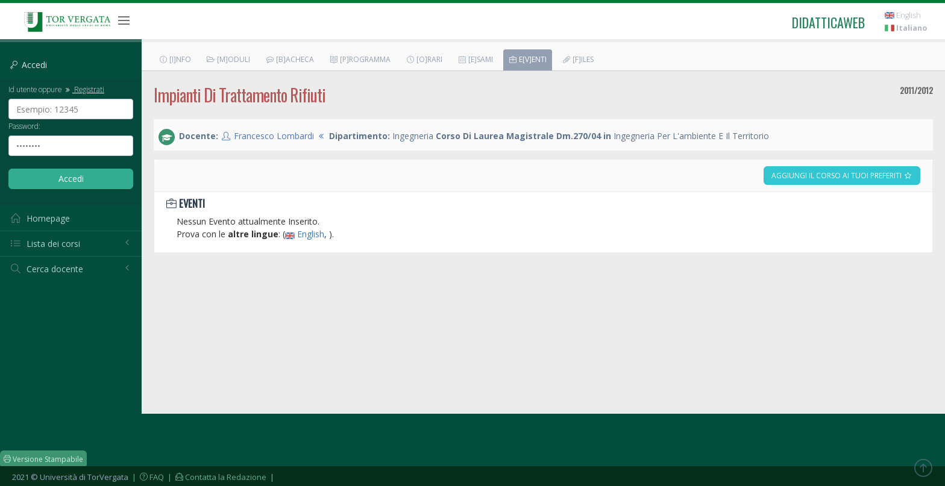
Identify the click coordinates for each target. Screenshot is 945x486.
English (903, 15)
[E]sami (475, 59)
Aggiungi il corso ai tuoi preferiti (841, 175)
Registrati (83, 89)
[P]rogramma (360, 59)
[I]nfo (175, 59)
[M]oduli (228, 59)
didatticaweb (828, 22)
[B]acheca (289, 59)
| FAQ (147, 477)
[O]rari (424, 59)
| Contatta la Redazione (216, 477)
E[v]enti (527, 59)
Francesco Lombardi (274, 136)
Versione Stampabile (43, 459)
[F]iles (578, 59)
